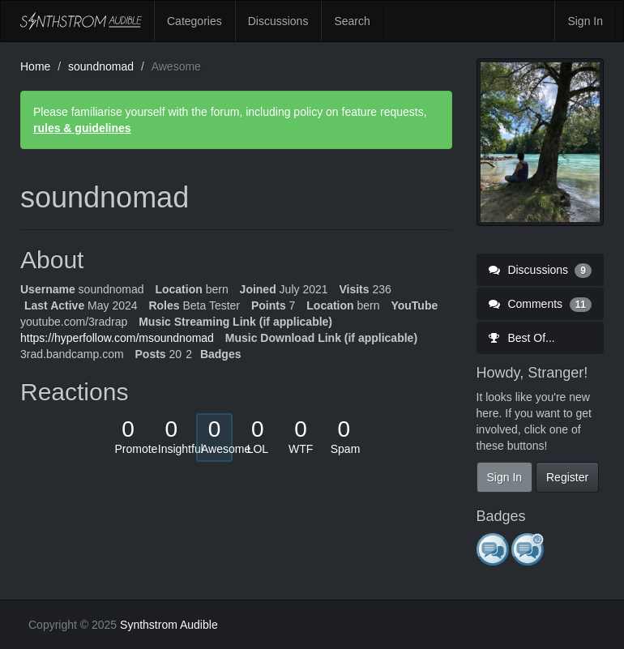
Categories (194, 21)
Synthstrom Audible (81, 21)
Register (567, 477)
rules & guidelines (82, 128)
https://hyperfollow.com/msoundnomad (117, 337)
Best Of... (522, 337)
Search (352, 21)
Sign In (585, 21)
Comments (540, 304)
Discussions (278, 21)
